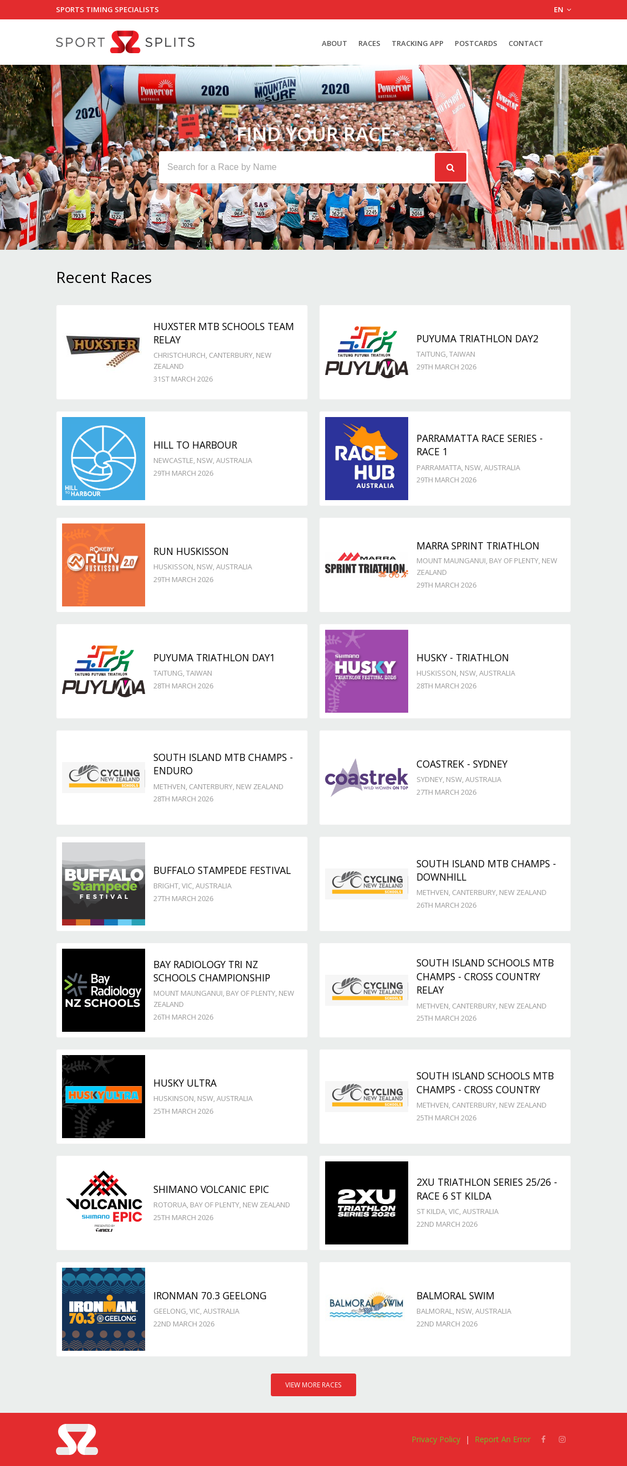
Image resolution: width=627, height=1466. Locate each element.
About (334, 43)
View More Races (313, 1385)
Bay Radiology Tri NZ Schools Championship (211, 971)
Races (369, 43)
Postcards (476, 43)
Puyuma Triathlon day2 (477, 338)
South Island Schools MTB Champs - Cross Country (485, 1082)
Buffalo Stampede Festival (222, 870)
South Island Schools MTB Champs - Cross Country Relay (485, 976)
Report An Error (503, 1439)
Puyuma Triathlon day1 (214, 657)
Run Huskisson (191, 551)
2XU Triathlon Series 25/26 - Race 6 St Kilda (487, 1188)
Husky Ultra (185, 1082)
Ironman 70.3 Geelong (209, 1295)
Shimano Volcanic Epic (211, 1189)
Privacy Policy (436, 1439)
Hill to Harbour (195, 444)
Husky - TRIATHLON (463, 657)
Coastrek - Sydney (462, 763)
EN (562, 9)
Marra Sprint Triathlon (478, 545)
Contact (525, 43)
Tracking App (418, 43)
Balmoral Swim (456, 1295)
